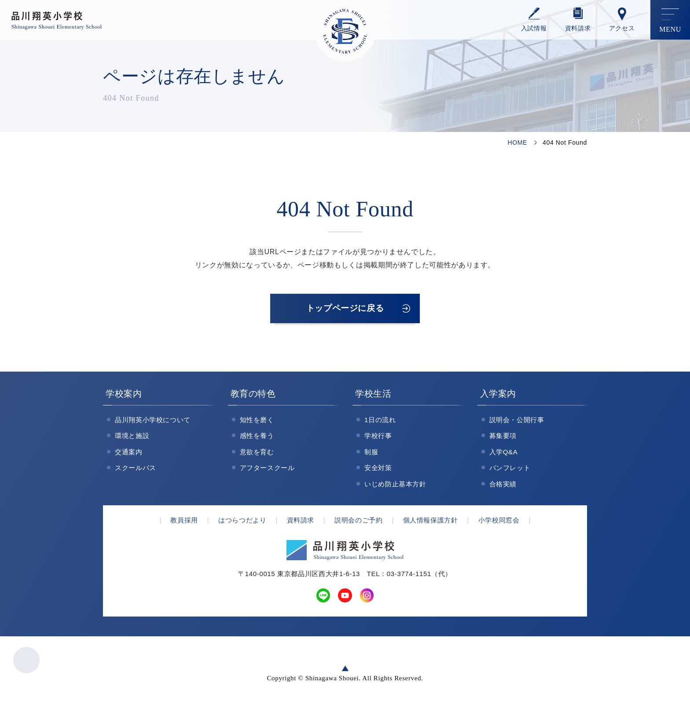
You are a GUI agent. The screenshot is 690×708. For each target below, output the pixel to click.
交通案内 (129, 453)
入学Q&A (503, 453)
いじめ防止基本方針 (395, 485)
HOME (517, 142)
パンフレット (510, 469)
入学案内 (498, 395)
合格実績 (503, 485)
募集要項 (503, 437)
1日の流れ (380, 421)
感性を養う (257, 437)
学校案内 (124, 395)
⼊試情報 (534, 28)
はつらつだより (242, 522)
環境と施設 (132, 437)
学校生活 (373, 395)
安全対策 (378, 469)
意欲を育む (257, 453)
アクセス (622, 28)
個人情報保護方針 (430, 522)
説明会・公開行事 (516, 421)
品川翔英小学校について (153, 421)
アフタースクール (267, 469)
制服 (371, 453)
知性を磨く (257, 421)
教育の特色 (253, 395)
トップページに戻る (345, 309)
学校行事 (378, 437)
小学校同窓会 (499, 522)
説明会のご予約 (358, 522)
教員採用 (184, 522)
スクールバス (135, 469)
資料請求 (578, 28)
